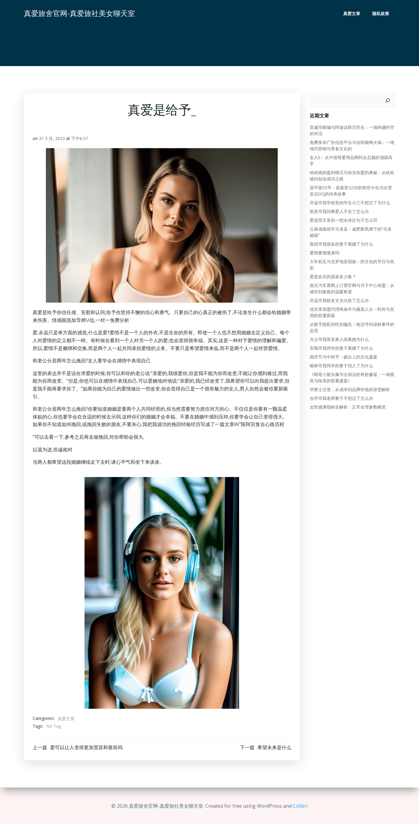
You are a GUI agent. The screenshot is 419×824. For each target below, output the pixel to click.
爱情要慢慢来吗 (324, 253)
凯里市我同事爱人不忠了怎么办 (339, 211)
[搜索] (388, 100)
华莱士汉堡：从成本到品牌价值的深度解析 (349, 389)
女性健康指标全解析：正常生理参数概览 (347, 407)
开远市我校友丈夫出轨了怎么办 (339, 300)
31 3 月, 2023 (52, 139)
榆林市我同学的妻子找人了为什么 (341, 365)
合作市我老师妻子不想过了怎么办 (341, 398)
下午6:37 (79, 139)
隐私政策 (381, 14)
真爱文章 (352, 14)
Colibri (300, 806)
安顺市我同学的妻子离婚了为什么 (341, 348)
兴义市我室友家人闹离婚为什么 (339, 339)
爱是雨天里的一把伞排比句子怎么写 (343, 220)
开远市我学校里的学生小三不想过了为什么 (349, 202)
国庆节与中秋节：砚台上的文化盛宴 (343, 357)
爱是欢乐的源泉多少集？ (332, 276)
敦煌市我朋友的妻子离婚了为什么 (341, 244)
